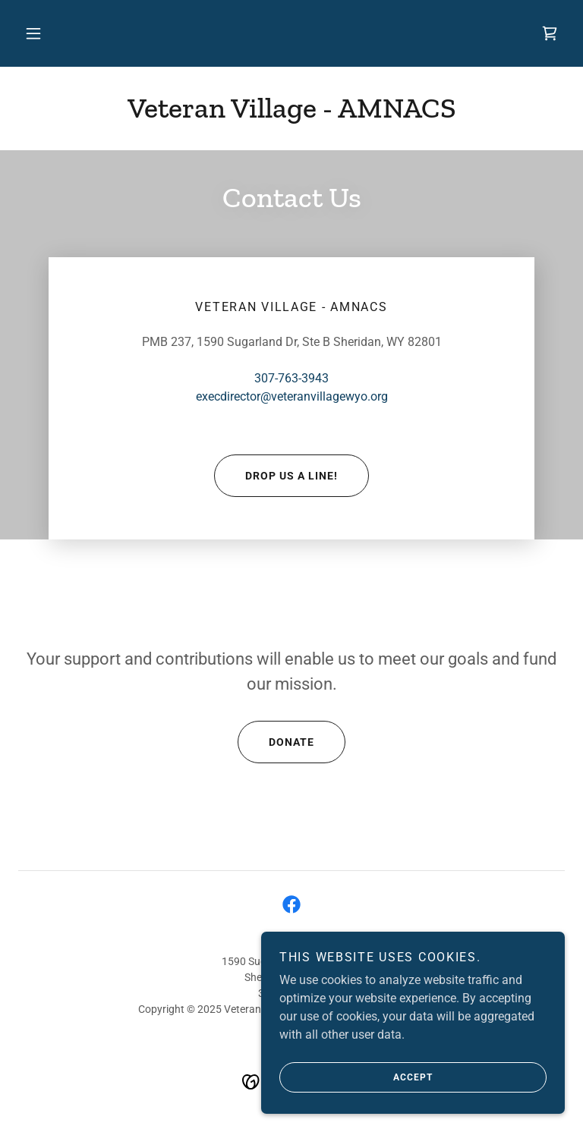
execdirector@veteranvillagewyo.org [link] (292, 396)
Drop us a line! (276, 475)
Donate (276, 742)
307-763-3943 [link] (291, 378)
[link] (549, 33)
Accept (356, 1077)
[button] (33, 33)
